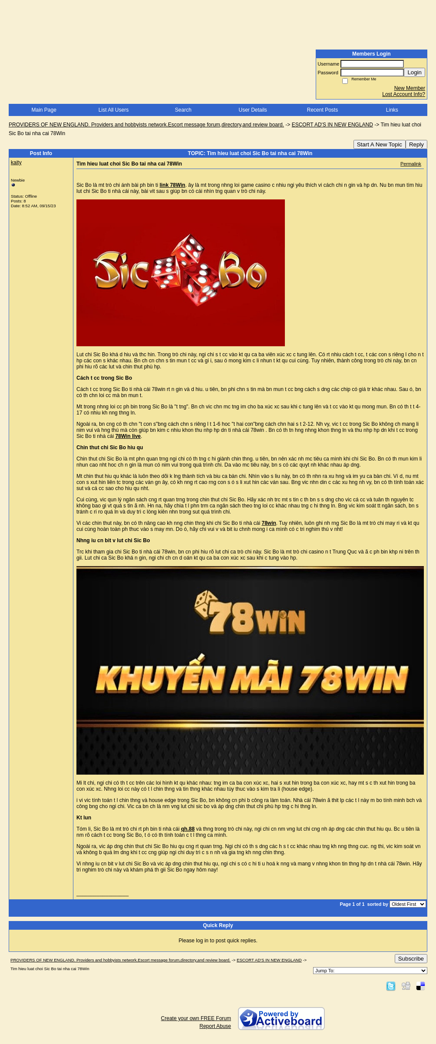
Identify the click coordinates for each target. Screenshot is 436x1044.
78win (269, 523)
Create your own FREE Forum (196, 1018)
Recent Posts (322, 110)
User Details (252, 110)
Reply (416, 144)
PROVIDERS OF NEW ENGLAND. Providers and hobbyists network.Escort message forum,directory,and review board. (146, 125)
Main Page (43, 110)
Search (183, 110)
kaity (16, 162)
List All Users (114, 110)
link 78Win (172, 185)
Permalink (410, 163)
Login (414, 72)
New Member (409, 88)
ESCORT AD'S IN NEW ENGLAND (332, 125)
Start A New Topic (379, 144)
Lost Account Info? (403, 94)
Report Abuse (215, 1026)
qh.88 (188, 829)
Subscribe (411, 958)
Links (392, 110)
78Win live (128, 436)
